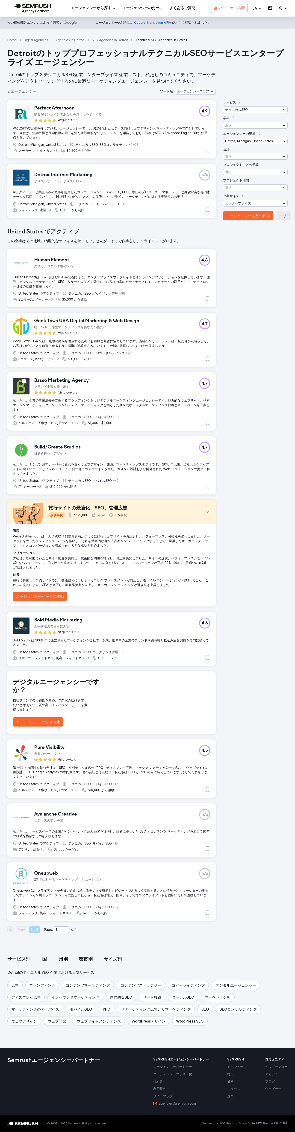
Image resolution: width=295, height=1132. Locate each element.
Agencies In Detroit (70, 40)
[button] (257, 8)
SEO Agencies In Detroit (110, 40)
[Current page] (61, 930)
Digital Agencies (36, 40)
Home (11, 40)
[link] (142, 8)
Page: (48, 929)
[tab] (18, 959)
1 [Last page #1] (76, 929)
